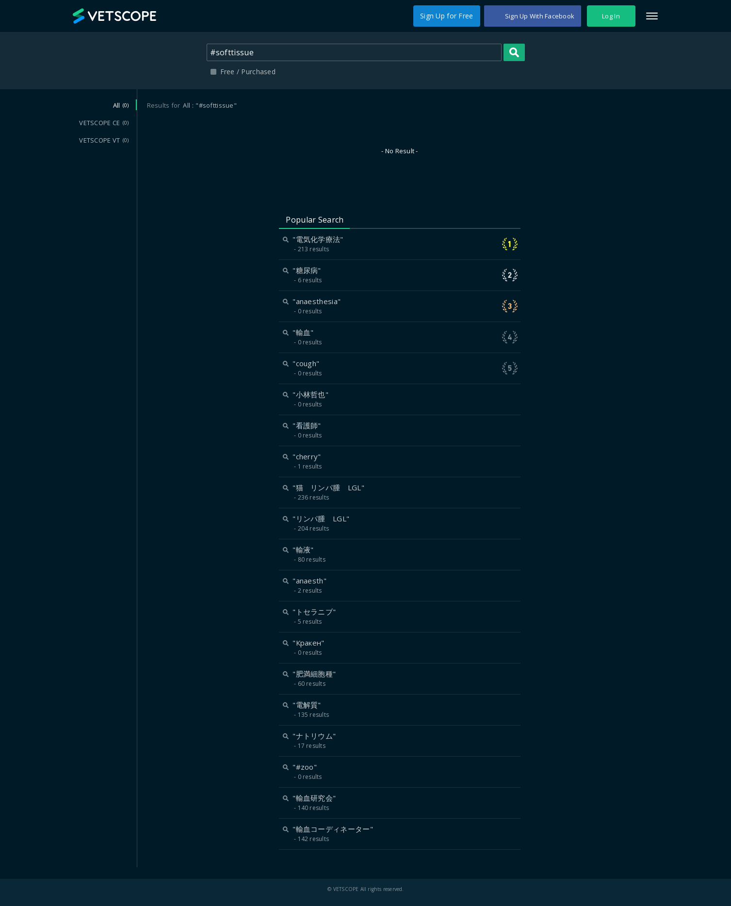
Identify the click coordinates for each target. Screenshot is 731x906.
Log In (611, 16)
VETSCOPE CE (104, 122)
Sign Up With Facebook (539, 16)
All (121, 105)
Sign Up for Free (446, 15)
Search (514, 52)
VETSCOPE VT (104, 140)
